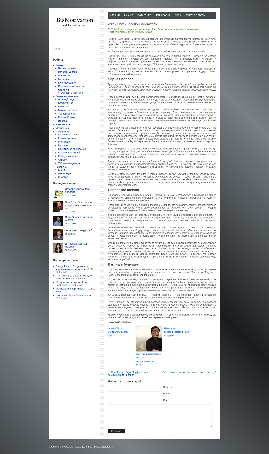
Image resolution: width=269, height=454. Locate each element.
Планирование (67, 82)
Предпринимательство (71, 86)
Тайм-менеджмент (69, 163)
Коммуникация (67, 138)
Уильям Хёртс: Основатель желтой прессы (118, 332)
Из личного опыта (68, 134)
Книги (61, 169)
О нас (177, 15)
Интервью (62, 120)
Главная (115, 15)
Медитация (65, 173)
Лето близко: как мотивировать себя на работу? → (189, 373)
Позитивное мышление (72, 148)
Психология (162, 15)
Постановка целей (69, 152)
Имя (167, 387)
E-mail (167, 393)
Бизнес (128, 15)
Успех (131, 31)
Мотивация (144, 15)
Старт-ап (63, 89)
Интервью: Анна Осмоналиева (74, 295)
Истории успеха (129, 29)
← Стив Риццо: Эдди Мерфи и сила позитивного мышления (128, 373)
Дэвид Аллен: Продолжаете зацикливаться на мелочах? (72, 267)
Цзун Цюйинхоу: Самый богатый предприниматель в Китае (148, 359)
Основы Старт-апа (72, 92)
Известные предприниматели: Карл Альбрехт (176, 332)
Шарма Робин (66, 117)
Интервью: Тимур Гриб (78, 230)
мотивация (192, 29)
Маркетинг (64, 75)
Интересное (63, 124)
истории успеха (178, 29)
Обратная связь (195, 15)
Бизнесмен (163, 29)
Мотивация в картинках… (71, 288)
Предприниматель (117, 31)
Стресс (62, 159)
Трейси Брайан (67, 113)
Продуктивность (67, 156)
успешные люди (143, 31)
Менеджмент (66, 79)
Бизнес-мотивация (67, 96)
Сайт (166, 400)
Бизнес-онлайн (67, 68)
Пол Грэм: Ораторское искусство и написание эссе (78, 205)
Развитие (61, 166)
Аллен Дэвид (66, 99)
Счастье (63, 176)
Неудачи (63, 145)
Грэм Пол (63, 106)
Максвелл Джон (67, 110)
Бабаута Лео (65, 102)
